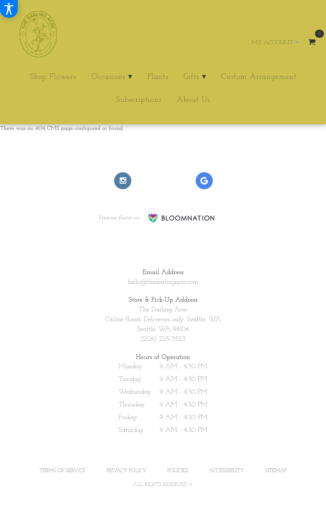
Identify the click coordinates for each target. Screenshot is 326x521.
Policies (177, 470)
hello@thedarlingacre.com (163, 282)
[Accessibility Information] (9, 9)
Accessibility (226, 470)
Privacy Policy (126, 470)
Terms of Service (62, 470)
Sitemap (276, 470)
